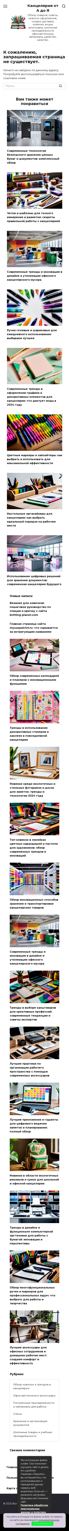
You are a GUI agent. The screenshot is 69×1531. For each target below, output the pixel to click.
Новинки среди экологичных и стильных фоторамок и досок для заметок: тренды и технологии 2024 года (32, 789)
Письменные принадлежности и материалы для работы (33, 1404)
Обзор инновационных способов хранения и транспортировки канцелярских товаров (34, 903)
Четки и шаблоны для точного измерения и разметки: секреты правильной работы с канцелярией (33, 217)
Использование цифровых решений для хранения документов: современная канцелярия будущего (34, 580)
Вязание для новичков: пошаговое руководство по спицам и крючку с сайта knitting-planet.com (30, 608)
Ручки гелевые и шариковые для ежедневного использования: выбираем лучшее (32, 334)
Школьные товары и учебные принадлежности (32, 1434)
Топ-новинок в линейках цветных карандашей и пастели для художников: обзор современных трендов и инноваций (34, 847)
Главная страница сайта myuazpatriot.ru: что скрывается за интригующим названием (34, 627)
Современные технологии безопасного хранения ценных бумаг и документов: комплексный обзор (33, 156)
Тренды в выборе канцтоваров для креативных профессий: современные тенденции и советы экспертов (33, 1013)
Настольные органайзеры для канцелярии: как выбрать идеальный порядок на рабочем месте (31, 519)
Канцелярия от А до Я (42, 8)
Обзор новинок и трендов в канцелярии (32, 1386)
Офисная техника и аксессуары (34, 1395)
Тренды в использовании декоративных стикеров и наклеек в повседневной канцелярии (29, 733)
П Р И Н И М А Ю (42, 1523)
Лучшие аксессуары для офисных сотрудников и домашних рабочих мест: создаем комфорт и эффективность (28, 1355)
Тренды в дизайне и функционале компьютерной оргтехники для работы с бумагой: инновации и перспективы (31, 1235)
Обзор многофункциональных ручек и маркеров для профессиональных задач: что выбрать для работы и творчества (32, 1295)
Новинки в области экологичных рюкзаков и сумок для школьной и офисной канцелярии (34, 1179)
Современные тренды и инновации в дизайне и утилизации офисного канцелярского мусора (34, 275)
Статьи (17, 1413)
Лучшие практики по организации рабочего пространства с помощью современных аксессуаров (29, 1069)
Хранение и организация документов (30, 1423)
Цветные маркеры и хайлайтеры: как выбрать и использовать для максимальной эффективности (34, 459)
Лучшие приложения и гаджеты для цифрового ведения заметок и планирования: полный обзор (34, 1125)
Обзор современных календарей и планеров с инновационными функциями (34, 679)
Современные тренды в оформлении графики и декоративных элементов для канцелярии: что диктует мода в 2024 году (31, 396)
